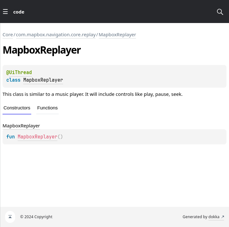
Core (8, 34)
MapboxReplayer (117, 34)
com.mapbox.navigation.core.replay (56, 34)
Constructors (16, 107)
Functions (47, 107)
